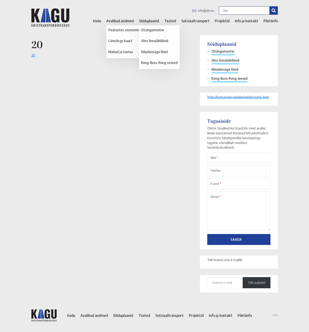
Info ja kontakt (246, 21)
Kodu (97, 21)
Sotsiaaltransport (195, 21)
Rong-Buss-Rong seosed (229, 78)
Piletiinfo (271, 21)
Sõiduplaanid (149, 21)
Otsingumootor (223, 51)
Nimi (214, 157)
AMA (275, 315)
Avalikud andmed (120, 21)
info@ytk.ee (206, 10)
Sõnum (215, 196)
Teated (170, 21)
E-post (215, 183)
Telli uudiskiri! (256, 282)
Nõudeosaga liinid (224, 69)
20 (33, 55)
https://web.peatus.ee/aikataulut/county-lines (238, 97)
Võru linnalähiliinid (225, 60)
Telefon (215, 170)
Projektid (222, 21)
